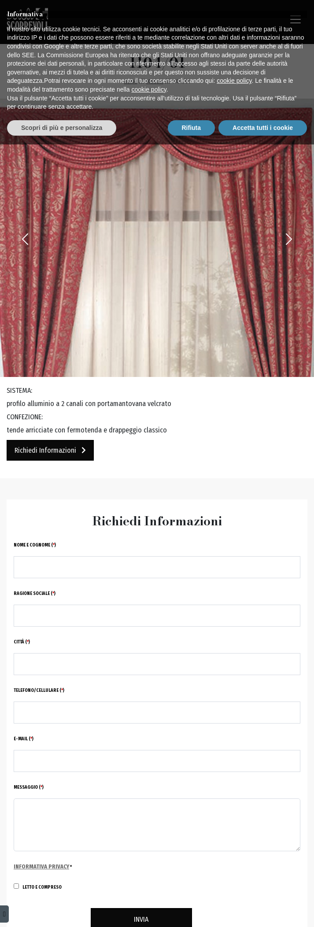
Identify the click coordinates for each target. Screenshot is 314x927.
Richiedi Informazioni (50, 450)
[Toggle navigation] (295, 19)
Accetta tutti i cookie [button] (263, 909)
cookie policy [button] (234, 863)
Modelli (154, 81)
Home (130, 81)
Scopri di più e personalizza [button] (61, 909)
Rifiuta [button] (191, 909)
